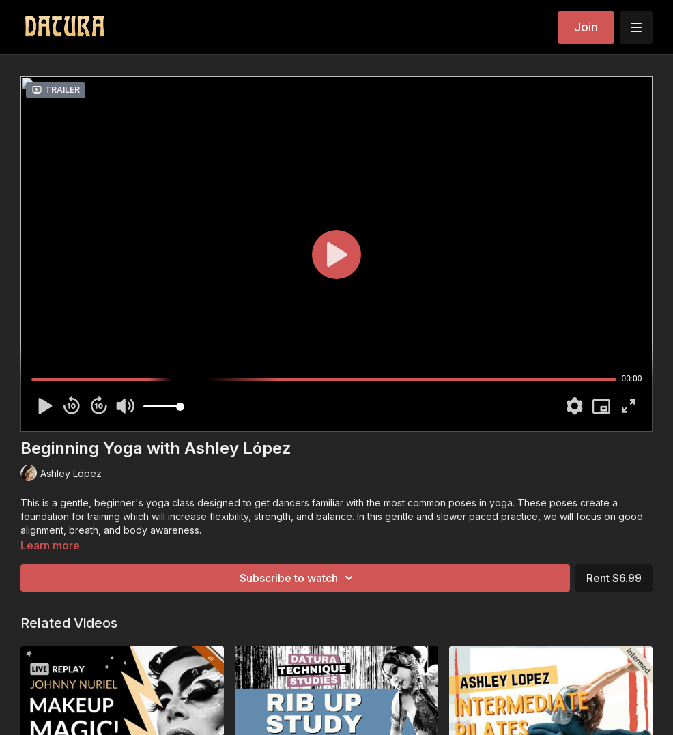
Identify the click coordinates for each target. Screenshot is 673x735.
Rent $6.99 (614, 578)
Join (586, 27)
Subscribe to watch (298, 578)
